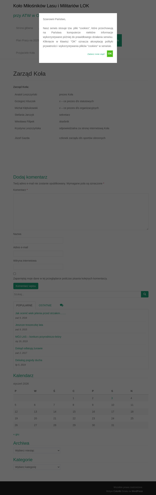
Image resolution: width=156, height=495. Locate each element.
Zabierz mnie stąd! (96, 54)
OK (110, 53)
